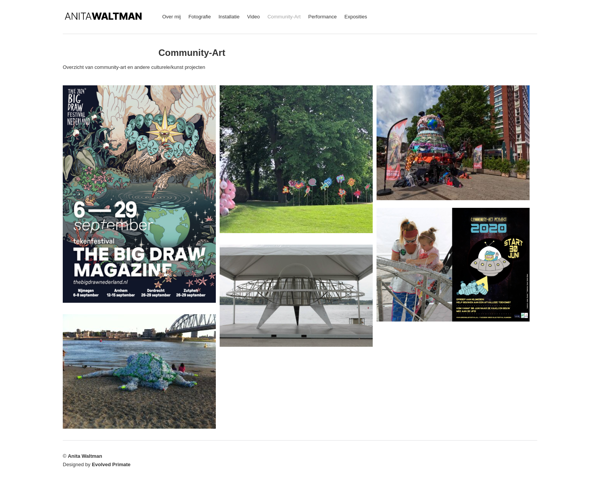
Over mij (171, 17)
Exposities (355, 17)
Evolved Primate (111, 464)
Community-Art (284, 17)
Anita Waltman (85, 456)
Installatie (229, 17)
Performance (322, 17)
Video (253, 17)
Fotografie (199, 17)
